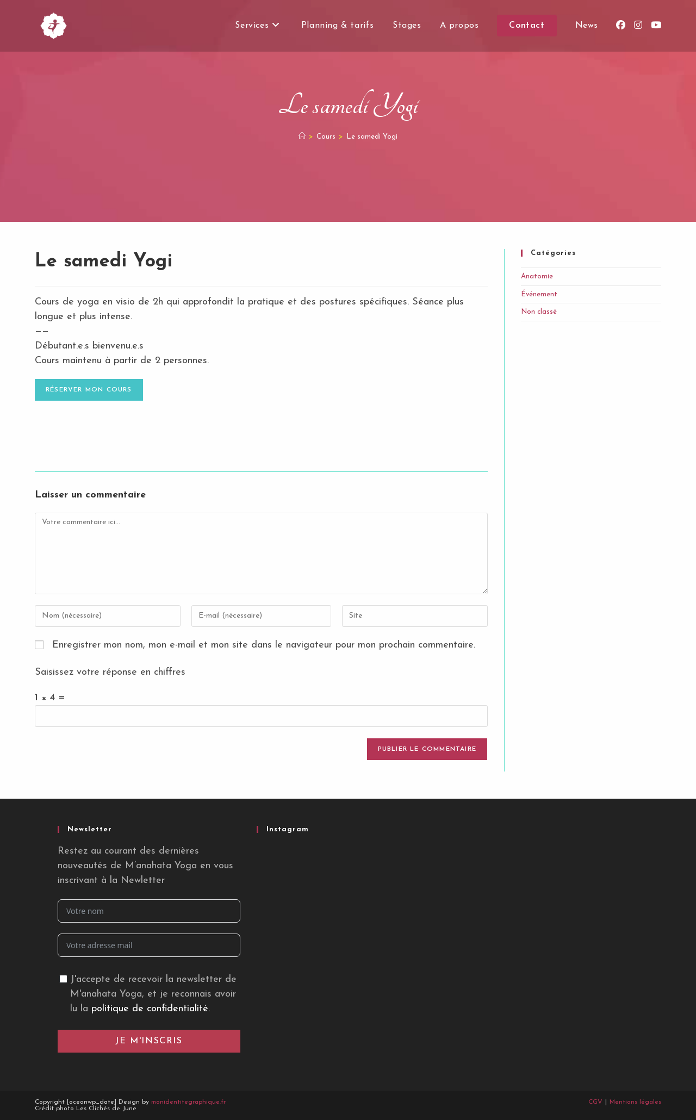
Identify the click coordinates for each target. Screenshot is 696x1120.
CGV (595, 1102)
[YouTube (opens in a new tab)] (656, 25)
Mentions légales (635, 1102)
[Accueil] (302, 136)
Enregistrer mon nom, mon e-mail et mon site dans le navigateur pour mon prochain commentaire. (263, 645)
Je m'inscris (148, 1041)
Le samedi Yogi (371, 136)
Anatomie (537, 276)
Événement (539, 294)
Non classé (539, 311)
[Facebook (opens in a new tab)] (621, 25)
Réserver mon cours (89, 390)
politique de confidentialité (149, 1009)
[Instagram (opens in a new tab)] (638, 25)
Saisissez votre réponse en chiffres (110, 672)
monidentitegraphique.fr (188, 1102)
